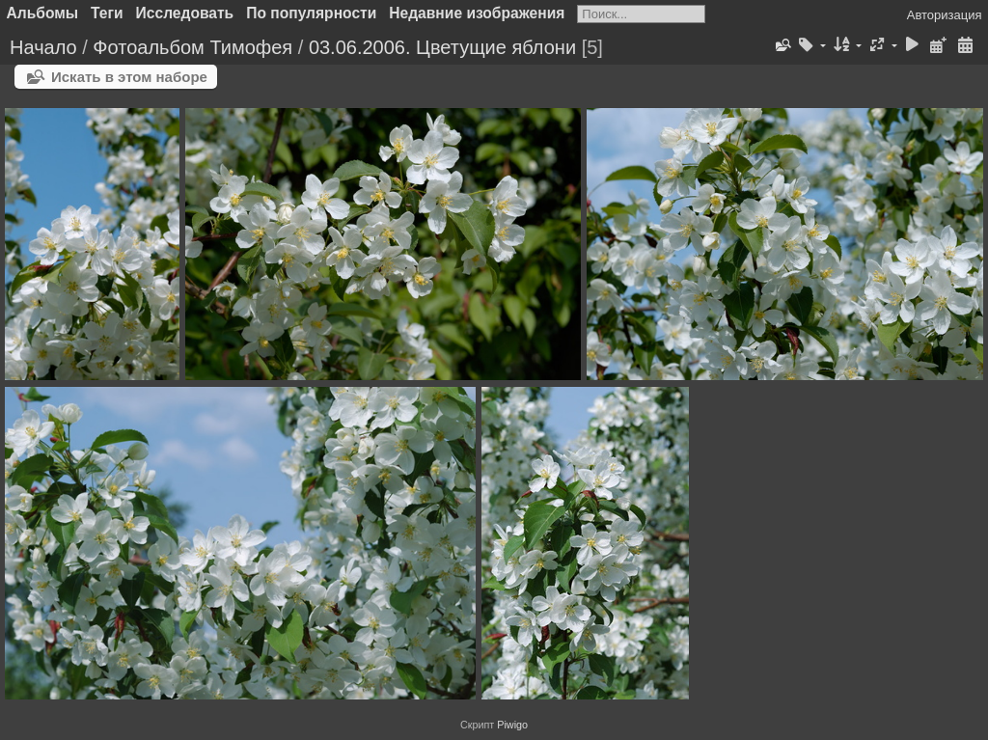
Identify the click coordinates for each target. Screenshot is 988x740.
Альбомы (43, 13)
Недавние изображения (476, 13)
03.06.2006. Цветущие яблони (442, 47)
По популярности (311, 13)
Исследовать (185, 13)
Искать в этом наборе (129, 77)
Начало (43, 47)
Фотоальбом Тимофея (192, 47)
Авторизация (944, 15)
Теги (107, 13)
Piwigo (512, 724)
